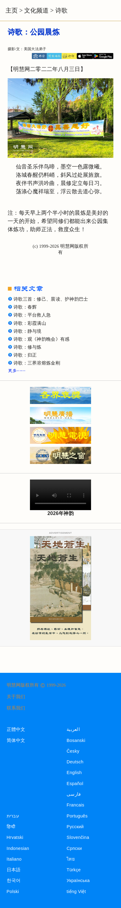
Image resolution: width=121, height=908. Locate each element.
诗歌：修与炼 (27, 347)
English (74, 772)
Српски (74, 848)
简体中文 (16, 740)
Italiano (14, 859)
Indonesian (18, 848)
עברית (13, 815)
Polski (13, 891)
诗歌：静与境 (27, 331)
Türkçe (74, 869)
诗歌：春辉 (25, 307)
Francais (75, 804)
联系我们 (16, 708)
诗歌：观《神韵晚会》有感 (41, 339)
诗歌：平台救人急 (32, 315)
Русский (75, 826)
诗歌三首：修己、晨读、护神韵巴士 (50, 299)
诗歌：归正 (25, 355)
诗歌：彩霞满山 (29, 323)
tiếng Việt (76, 891)
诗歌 (61, 10)
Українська (78, 880)
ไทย (71, 859)
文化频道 (36, 10)
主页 (12, 10)
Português (77, 815)
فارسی (74, 794)
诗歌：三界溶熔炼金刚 (36, 363)
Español (75, 783)
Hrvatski (15, 837)
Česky (73, 751)
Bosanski (76, 740)
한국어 (14, 880)
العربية (73, 729)
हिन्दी (11, 826)
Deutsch (75, 761)
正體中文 (16, 729)
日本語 (14, 869)
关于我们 (16, 696)
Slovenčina (78, 837)
